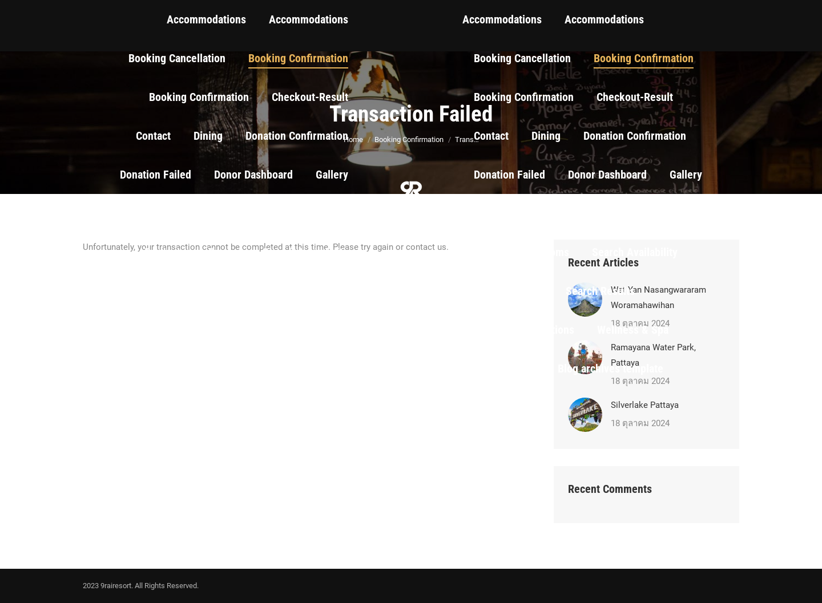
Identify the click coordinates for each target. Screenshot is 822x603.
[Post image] (585, 415)
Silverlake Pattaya (645, 405)
